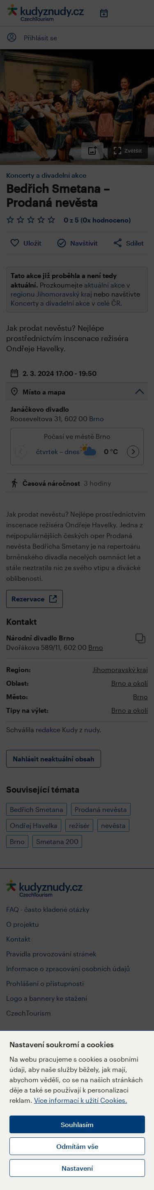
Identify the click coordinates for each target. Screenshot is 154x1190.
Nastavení (77, 1168)
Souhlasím (77, 1124)
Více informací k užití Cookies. (80, 1100)
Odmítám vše (77, 1146)
